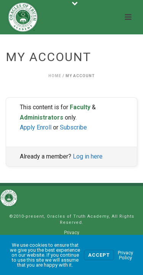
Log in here (88, 156)
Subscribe (73, 127)
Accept (99, 255)
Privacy (71, 232)
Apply (27, 127)
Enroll (44, 127)
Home (54, 76)
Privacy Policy (125, 255)
